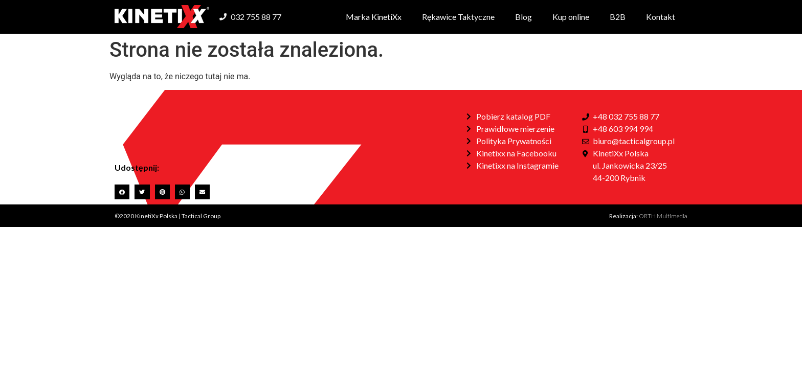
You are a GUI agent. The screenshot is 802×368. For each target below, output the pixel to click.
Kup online (570, 16)
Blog (523, 16)
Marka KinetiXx (374, 16)
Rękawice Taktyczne (458, 16)
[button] (122, 192)
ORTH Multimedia (663, 216)
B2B (618, 16)
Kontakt (660, 16)
